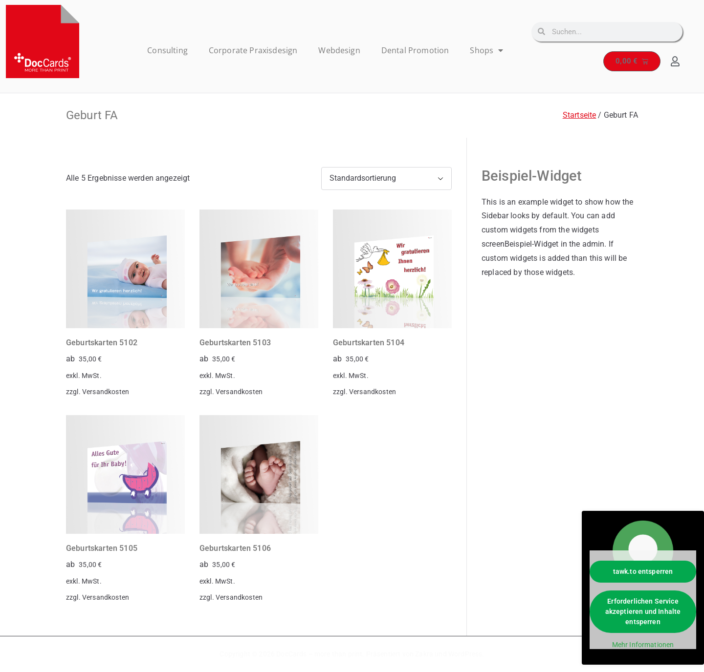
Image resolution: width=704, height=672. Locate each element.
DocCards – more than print (319, 654)
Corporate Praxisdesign (253, 50)
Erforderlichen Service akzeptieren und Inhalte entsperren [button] (643, 611)
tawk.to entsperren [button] (643, 571)
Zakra (424, 654)
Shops (486, 50)
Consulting (167, 50)
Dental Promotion (415, 50)
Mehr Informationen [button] (643, 645)
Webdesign (339, 50)
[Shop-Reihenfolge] (386, 178)
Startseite (579, 115)
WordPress (465, 654)
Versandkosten (105, 392)
